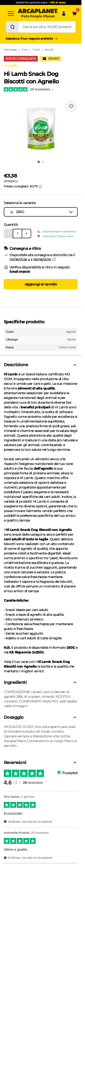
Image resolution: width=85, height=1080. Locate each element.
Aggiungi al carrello (41, 284)
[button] (41, 128)
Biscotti (49, 49)
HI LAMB (10, 66)
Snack (36, 49)
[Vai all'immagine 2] (43, 162)
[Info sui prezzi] (40, 186)
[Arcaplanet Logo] (38, 13)
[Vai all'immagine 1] (39, 162)
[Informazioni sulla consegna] (54, 259)
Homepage (10, 49)
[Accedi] (64, 13)
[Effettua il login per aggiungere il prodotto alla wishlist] (71, 106)
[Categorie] (11, 13)
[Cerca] (12, 27)
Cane (25, 49)
